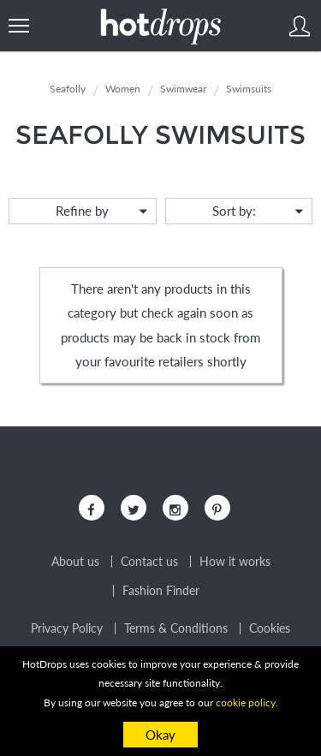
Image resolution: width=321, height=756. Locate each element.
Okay (160, 734)
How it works (234, 562)
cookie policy (246, 702)
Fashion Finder (160, 591)
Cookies (269, 628)
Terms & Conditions (176, 628)
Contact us (149, 562)
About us (75, 562)
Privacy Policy (67, 628)
